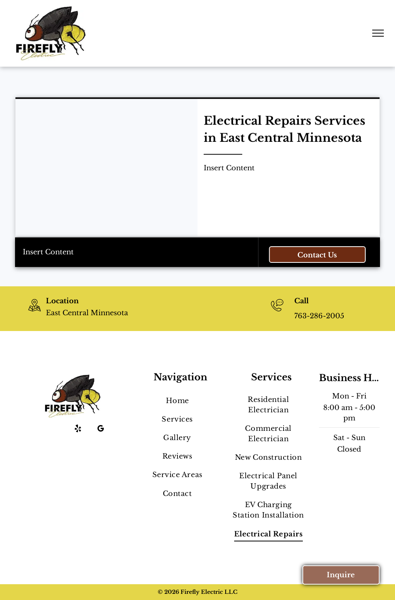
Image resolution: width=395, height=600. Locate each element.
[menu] (378, 33)
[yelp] (78, 429)
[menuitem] (177, 401)
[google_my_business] (100, 429)
